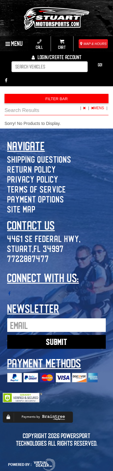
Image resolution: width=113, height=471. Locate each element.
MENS (98, 108)
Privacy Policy (32, 179)
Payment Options (35, 199)
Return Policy (31, 169)
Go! (100, 64)
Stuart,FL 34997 (35, 248)
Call (39, 44)
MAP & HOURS (93, 44)
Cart (62, 44)
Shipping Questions (39, 159)
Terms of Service (36, 189)
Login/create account (57, 57)
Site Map (21, 209)
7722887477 (28, 258)
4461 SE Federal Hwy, (44, 238)
